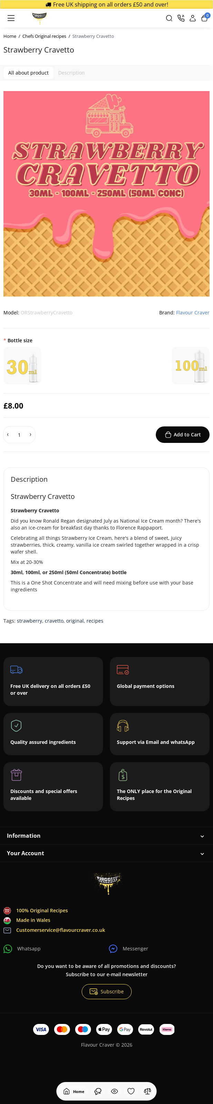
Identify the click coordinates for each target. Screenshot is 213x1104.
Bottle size (20, 340)
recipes (95, 620)
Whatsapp (22, 949)
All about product (28, 72)
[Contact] (181, 18)
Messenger (128, 949)
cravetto (54, 620)
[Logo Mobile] (39, 18)
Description (71, 72)
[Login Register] (192, 18)
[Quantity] (19, 434)
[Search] (169, 18)
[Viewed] (98, 1091)
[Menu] (11, 18)
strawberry (29, 620)
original (75, 620)
